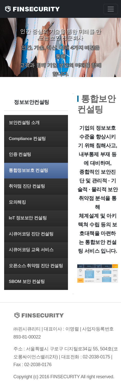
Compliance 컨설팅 (27, 138)
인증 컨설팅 (20, 154)
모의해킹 (17, 202)
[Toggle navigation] (110, 9)
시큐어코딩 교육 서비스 (31, 249)
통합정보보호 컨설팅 (28, 170)
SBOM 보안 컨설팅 (27, 281)
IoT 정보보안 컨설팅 (28, 217)
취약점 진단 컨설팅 (27, 186)
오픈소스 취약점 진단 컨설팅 (36, 265)
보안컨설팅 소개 (24, 122)
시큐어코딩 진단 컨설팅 (31, 234)
